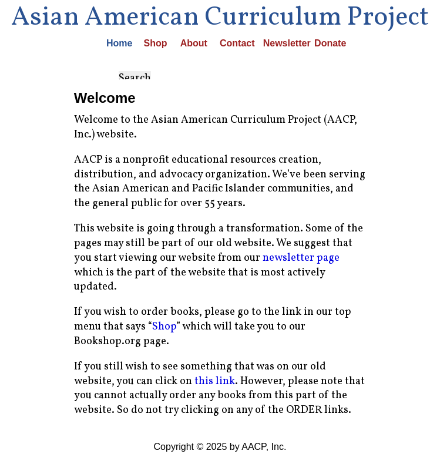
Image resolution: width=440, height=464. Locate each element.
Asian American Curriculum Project (220, 17)
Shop (151, 43)
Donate (324, 43)
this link (214, 381)
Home (114, 43)
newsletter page (301, 258)
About (189, 43)
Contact (230, 43)
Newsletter (278, 43)
